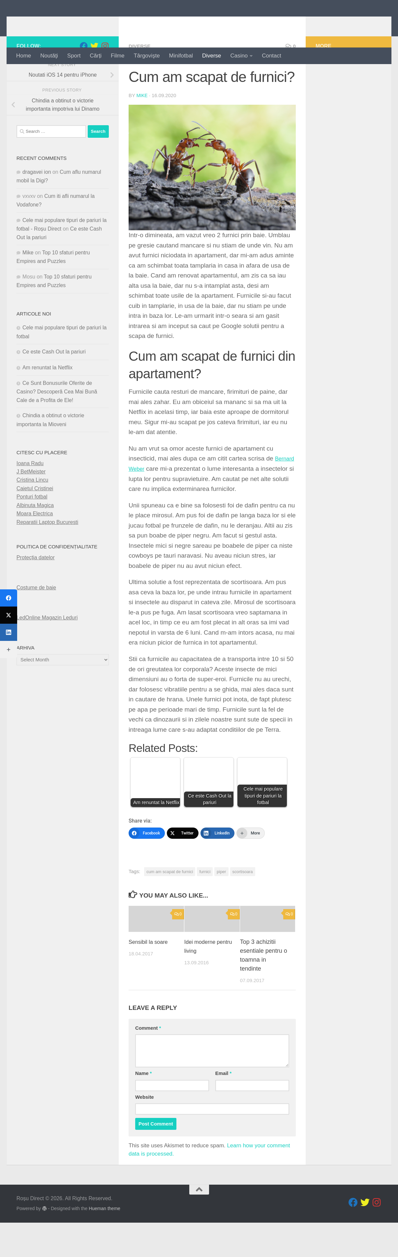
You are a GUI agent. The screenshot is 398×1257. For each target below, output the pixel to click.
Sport (73, 56)
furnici (204, 899)
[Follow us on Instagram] (105, 74)
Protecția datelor (35, 585)
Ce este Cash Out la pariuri (54, 379)
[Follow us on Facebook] (84, 74)
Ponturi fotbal (31, 524)
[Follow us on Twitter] (94, 74)
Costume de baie (36, 615)
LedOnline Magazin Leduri (47, 645)
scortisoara (242, 899)
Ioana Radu (30, 491)
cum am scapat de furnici (169, 899)
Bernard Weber (150, 496)
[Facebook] (147, 860)
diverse (141, 74)
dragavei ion (36, 200)
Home (23, 56)
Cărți (96, 56)
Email (223, 1108)
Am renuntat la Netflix (47, 395)
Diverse (211, 56)
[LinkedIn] (217, 860)
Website (144, 1131)
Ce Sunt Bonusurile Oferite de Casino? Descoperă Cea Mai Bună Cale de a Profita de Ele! (56, 419)
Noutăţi (49, 56)
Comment (148, 1062)
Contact (271, 56)
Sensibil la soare (150, 976)
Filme (117, 56)
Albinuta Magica (35, 533)
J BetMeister (31, 499)
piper (221, 899)
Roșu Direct (56, 24)
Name (143, 1108)
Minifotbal (181, 56)
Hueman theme (104, 1242)
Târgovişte (147, 56)
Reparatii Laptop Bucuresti (47, 549)
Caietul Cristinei (34, 516)
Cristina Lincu (32, 507)
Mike (142, 123)
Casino (239, 56)
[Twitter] (183, 860)
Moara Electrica (34, 541)
